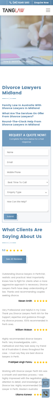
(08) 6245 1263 (21, 3)
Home (5, 61)
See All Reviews (14, 259)
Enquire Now (41, 3)
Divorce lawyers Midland (22, 61)
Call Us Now (46, 393)
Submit (10, 216)
